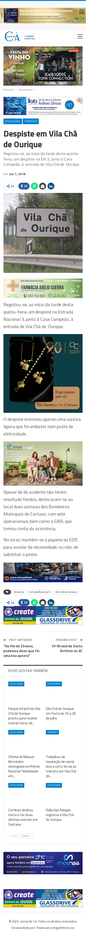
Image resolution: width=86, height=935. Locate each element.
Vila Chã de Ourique (66, 592)
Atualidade (12, 121)
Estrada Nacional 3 (39, 592)
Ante (14, 836)
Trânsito (30, 121)
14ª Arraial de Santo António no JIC (67, 648)
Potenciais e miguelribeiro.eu (55, 928)
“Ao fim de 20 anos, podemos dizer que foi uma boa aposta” (21, 650)
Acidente (19, 592)
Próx (26, 836)
